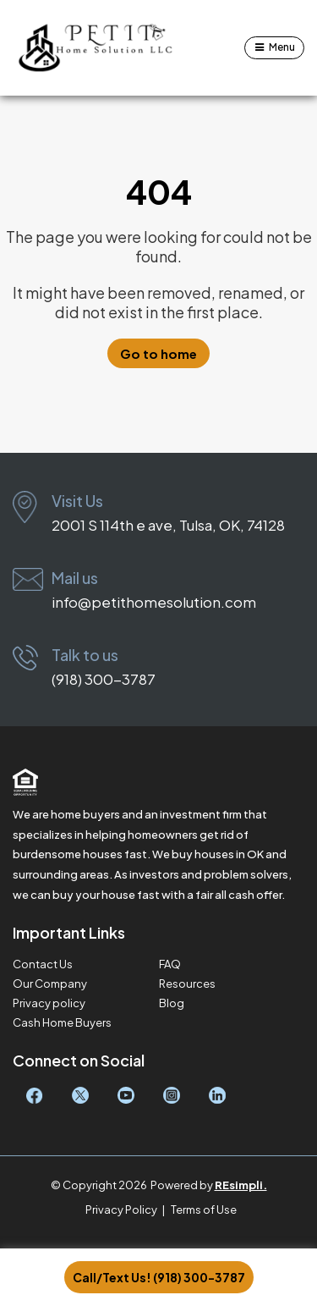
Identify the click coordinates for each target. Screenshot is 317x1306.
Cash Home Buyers (62, 1022)
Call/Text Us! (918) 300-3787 (159, 1277)
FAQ (170, 964)
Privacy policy (49, 1003)
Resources (187, 983)
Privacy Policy (121, 1209)
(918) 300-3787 (104, 679)
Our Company (50, 983)
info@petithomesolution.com (154, 601)
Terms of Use (204, 1209)
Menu (282, 47)
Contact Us (43, 964)
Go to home (158, 353)
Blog (171, 1003)
